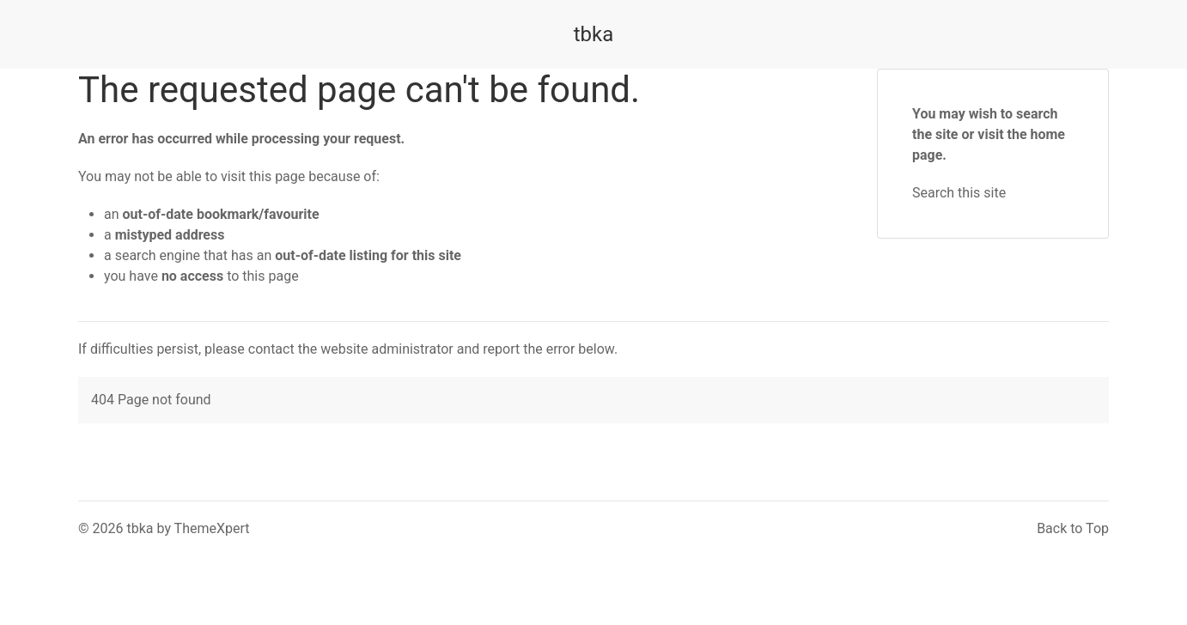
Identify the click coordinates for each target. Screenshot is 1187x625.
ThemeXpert (212, 528)
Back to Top (1073, 528)
